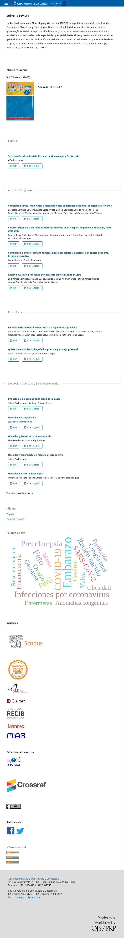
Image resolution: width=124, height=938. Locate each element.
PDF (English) (33, 165)
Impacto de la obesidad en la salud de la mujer (34, 398)
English (10, 514)
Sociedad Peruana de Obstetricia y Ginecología (34, 878)
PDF (15, 165)
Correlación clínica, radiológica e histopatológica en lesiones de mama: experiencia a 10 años (60, 205)
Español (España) (15, 519)
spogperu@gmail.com (29, 897)
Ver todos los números (18, 493)
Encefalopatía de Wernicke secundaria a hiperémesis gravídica (42, 327)
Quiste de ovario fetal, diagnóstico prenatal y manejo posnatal (43, 349)
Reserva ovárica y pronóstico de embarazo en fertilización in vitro (44, 274)
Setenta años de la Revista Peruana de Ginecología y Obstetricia (43, 156)
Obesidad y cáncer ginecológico (25, 473)
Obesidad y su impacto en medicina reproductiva (35, 454)
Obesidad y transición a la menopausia (29, 436)
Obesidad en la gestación (22, 417)
